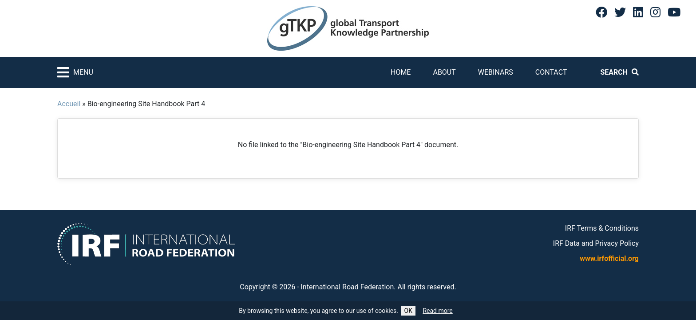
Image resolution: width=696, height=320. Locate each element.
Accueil (68, 104)
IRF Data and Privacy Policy (596, 243)
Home (401, 72)
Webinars (495, 72)
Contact (551, 72)
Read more (437, 310)
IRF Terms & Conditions (602, 228)
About (444, 72)
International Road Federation (347, 287)
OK (408, 310)
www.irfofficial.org (609, 258)
